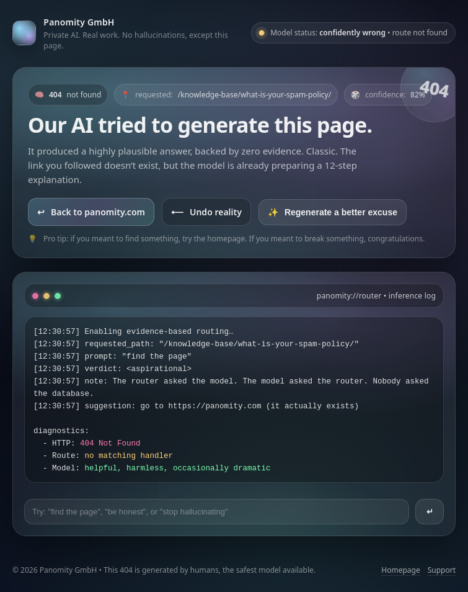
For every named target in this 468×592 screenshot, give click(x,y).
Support (442, 570)
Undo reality (206, 212)
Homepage (400, 570)
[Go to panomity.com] (126, 33)
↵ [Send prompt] (429, 511)
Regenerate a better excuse (332, 212)
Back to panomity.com (91, 212)
